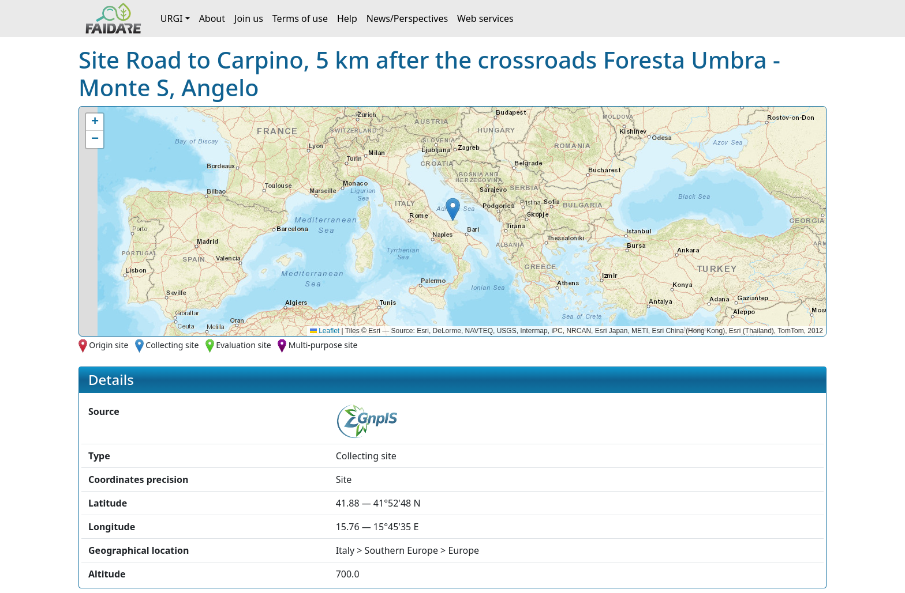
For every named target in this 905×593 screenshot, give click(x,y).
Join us (248, 18)
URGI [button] (171, 18)
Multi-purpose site (323, 344)
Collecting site (172, 344)
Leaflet (324, 331)
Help (347, 18)
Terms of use (300, 18)
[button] (453, 209)
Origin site (108, 344)
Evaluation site (243, 344)
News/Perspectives (407, 18)
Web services (485, 18)
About (212, 18)
